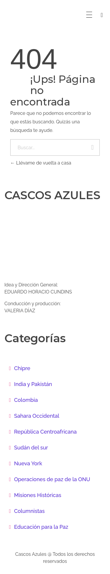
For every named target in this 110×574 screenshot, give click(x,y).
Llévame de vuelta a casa (40, 163)
